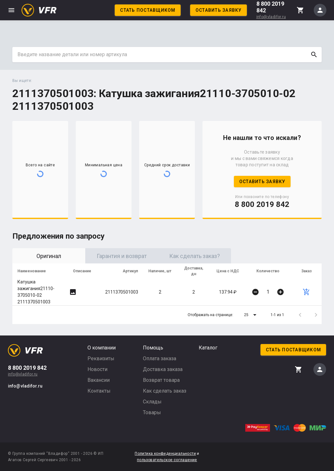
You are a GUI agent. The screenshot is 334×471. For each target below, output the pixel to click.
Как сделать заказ (164, 391)
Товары (152, 412)
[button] (251, 315)
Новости (97, 369)
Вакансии (98, 380)
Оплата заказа (159, 358)
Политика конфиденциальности (165, 453)
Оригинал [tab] (48, 256)
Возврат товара (161, 380)
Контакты (99, 391)
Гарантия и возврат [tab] (122, 256)
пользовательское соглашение (167, 460)
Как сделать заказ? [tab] (194, 256)
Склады (152, 402)
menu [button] (11, 10)
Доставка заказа (163, 369)
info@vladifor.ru (271, 17)
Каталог (208, 348)
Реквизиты (100, 358)
